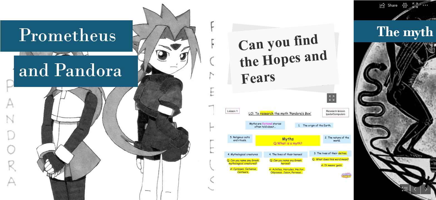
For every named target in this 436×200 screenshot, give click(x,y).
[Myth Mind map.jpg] (288, 143)
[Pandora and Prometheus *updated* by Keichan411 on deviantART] (107, 100)
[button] (388, 5)
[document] (218, 100)
